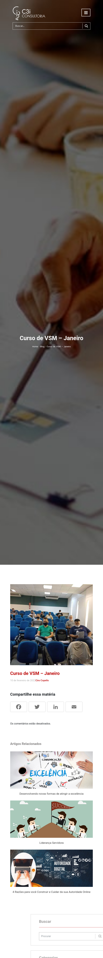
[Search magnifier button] (86, 26)
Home (35, 346)
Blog (42, 346)
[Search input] (48, 26)
